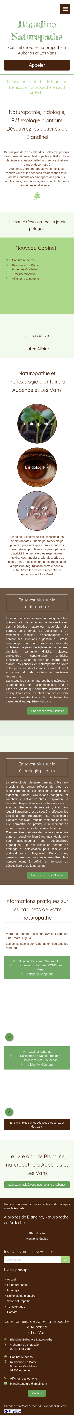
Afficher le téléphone (40, 974)
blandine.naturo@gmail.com (28, 1383)
